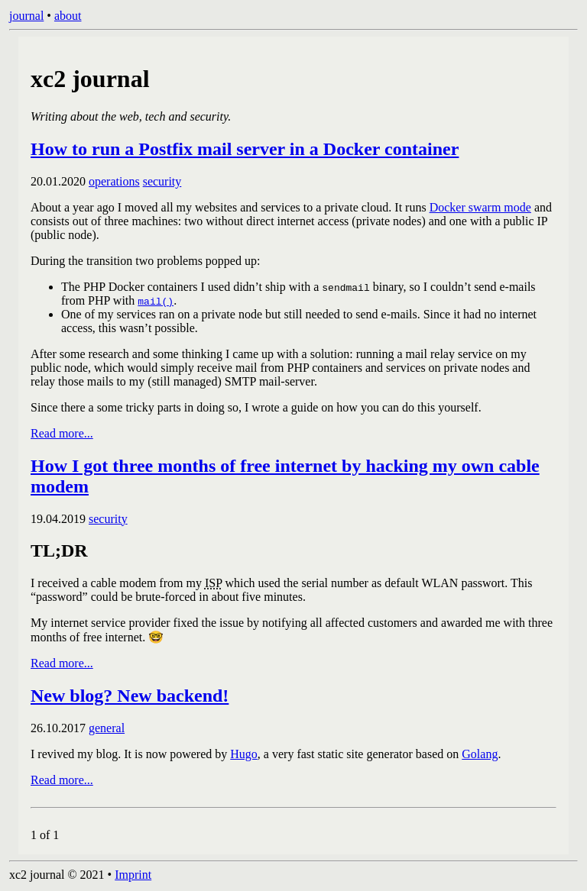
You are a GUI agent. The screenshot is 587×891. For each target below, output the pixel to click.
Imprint (133, 874)
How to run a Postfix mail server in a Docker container (245, 149)
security (162, 181)
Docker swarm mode (480, 207)
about (68, 15)
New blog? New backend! (130, 695)
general (107, 728)
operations (114, 181)
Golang (480, 753)
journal (26, 15)
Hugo (244, 753)
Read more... (62, 433)
